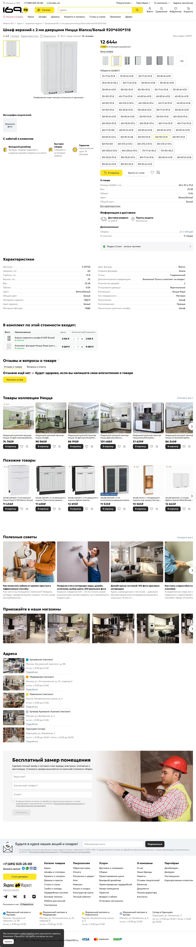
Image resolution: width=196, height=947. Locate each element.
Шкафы (43, 16)
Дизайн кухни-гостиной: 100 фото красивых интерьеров (135, 587)
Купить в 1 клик (136, 172)
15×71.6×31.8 (108, 76)
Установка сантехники (111, 900)
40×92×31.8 (108, 103)
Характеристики (30, 36)
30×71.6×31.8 (129, 82)
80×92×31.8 (127, 164)
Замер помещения (109, 888)
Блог (75, 880)
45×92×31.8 (108, 109)
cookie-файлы (27, 933)
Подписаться (155, 844)
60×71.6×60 (108, 130)
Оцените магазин (11, 890)
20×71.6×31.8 (145, 76)
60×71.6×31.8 (165, 123)
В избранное (22, 446)
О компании (160, 3)
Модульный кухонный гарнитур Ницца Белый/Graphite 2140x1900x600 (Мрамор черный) (148, 436)
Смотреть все (184, 398)
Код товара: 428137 (182, 36)
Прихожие (115, 16)
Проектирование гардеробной (115, 884)
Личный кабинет (82, 896)
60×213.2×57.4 (125, 143)
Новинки (77, 884)
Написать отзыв (14, 379)
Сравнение (161, 10)
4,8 (137, 467)
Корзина (188, 10)
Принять (8, 941)
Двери (128, 16)
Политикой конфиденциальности (69, 803)
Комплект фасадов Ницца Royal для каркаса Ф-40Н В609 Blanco (36, 345)
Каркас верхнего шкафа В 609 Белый (35, 337)
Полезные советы (20, 537)
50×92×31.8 (145, 116)
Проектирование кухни (111, 876)
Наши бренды (144, 872)
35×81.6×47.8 (180, 89)
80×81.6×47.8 (165, 157)
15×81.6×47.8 (126, 76)
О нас (140, 868)
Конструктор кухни (83, 892)
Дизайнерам (171, 868)
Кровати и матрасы (74, 16)
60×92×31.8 (144, 137)
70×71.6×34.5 (149, 150)
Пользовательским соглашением (31, 806)
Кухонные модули (33, 23)
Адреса (10, 653)
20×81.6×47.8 (164, 76)
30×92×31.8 (127, 89)
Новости (141, 876)
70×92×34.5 (167, 150)
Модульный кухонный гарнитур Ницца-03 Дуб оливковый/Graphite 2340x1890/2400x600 (50, 436)
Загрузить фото (10, 125)
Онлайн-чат (54, 3)
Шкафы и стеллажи (54, 872)
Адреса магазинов (183, 3)
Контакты (142, 896)
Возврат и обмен (108, 896)
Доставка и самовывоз (111, 868)
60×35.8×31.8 (180, 116)
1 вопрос (14, 36)
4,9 (7, 467)
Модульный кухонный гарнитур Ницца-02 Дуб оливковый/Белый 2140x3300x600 (18, 436)
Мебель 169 (8, 23)
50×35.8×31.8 (126, 109)
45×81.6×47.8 (183, 103)
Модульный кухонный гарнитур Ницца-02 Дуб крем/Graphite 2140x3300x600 (82, 436)
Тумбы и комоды (53, 888)
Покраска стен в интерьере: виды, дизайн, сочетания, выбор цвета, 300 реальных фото (81, 587)
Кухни (31, 16)
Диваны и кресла (53, 880)
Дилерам (169, 872)
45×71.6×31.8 (165, 103)
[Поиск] (137, 10)
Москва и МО (13, 3)
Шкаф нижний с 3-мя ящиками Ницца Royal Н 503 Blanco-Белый (18, 499)
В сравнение (27, 446)
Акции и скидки (14, 16)
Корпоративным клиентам (179, 880)
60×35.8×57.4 (128, 123)
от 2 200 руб (186, 231)
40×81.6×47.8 (144, 96)
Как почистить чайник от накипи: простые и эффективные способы (27, 587)
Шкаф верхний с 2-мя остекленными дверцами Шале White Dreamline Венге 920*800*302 (114, 499)
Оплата (77, 872)
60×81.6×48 (127, 137)
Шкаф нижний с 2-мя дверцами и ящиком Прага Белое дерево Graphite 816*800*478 (51, 499)
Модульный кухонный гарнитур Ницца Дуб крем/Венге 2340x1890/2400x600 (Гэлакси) (114, 436)
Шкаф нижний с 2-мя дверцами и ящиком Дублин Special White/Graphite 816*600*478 (83, 499)
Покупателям (123, 3)
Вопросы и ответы (36, 366)
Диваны (55, 16)
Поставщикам (172, 876)
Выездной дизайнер (110, 880)
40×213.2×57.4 (126, 103)
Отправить (21, 812)
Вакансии (142, 884)
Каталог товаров (54, 863)
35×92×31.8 (108, 96)
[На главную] (16, 10)
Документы (143, 888)
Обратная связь (81, 868)
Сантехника (50, 905)
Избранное (175, 10)
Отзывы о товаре (13, 366)
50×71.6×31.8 (163, 109)
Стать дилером (20, 876)
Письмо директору (147, 892)
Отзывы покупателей (148, 880)
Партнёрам (142, 3)
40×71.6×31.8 (125, 96)
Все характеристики (110, 206)
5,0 (7, 404)
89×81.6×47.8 (145, 164)
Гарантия (104, 892)
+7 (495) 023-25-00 (33, 3)
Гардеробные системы (56, 892)
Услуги (103, 863)
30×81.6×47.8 (148, 82)
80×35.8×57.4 (128, 157)
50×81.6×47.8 (182, 109)
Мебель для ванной (54, 900)
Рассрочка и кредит (83, 876)
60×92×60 (107, 143)
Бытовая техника (53, 896)
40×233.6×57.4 (145, 103)
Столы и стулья (97, 16)
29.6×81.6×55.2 (110, 82)
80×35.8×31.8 (109, 157)
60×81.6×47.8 (126, 130)
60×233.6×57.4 (109, 150)
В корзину (113, 172)
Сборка (103, 872)
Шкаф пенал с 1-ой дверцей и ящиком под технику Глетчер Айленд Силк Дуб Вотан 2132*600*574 (146, 499)
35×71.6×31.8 (161, 89)
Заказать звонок (11, 868)
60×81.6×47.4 (109, 137)
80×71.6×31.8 (147, 157)
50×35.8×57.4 (144, 109)
